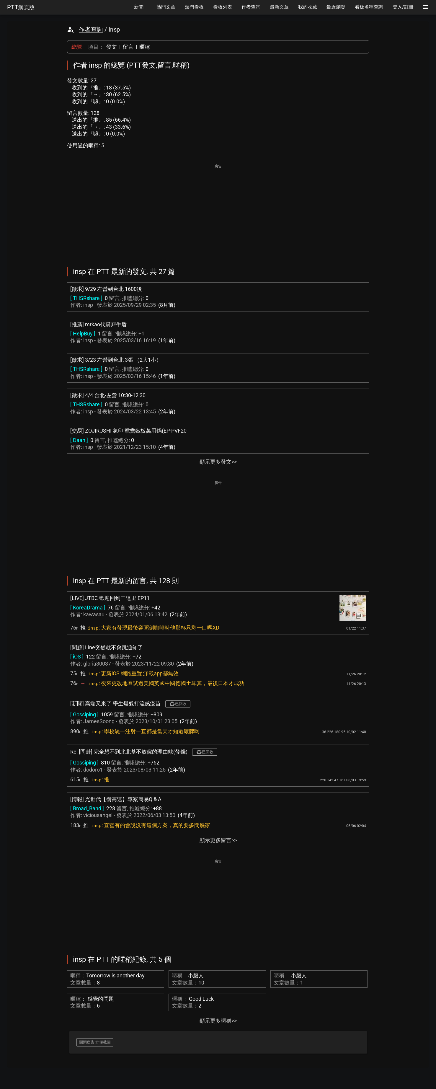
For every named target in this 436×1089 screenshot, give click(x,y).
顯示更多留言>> (218, 840)
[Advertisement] (218, 211)
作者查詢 (91, 29)
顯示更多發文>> (218, 462)
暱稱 (144, 47)
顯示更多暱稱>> (218, 1021)
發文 (111, 47)
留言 (128, 47)
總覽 (76, 47)
